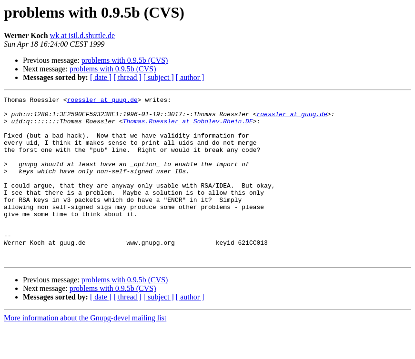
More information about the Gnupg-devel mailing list (85, 351)
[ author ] (190, 77)
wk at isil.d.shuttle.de (82, 35)
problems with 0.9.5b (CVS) (124, 60)
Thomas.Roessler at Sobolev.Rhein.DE (188, 126)
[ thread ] (127, 77)
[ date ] (100, 77)
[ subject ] (158, 77)
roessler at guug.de (102, 101)
